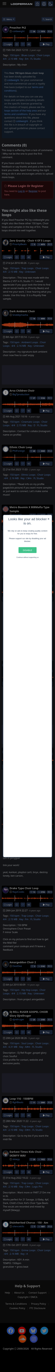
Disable (27, 550)
